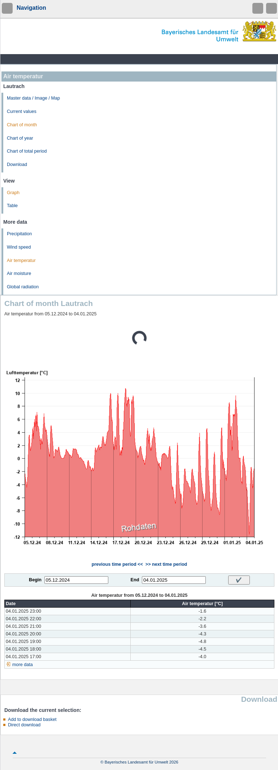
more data (22, 664)
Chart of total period (27, 151)
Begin (35, 579)
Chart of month (22, 124)
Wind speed (19, 247)
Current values (21, 111)
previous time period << (117, 564)
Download (17, 164)
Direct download (24, 724)
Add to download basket (32, 719)
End (135, 579)
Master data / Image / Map (33, 98)
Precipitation (19, 233)
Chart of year (20, 138)
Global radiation (23, 286)
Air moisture (19, 273)
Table (12, 205)
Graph (13, 192)
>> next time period (166, 564)
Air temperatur (21, 260)
